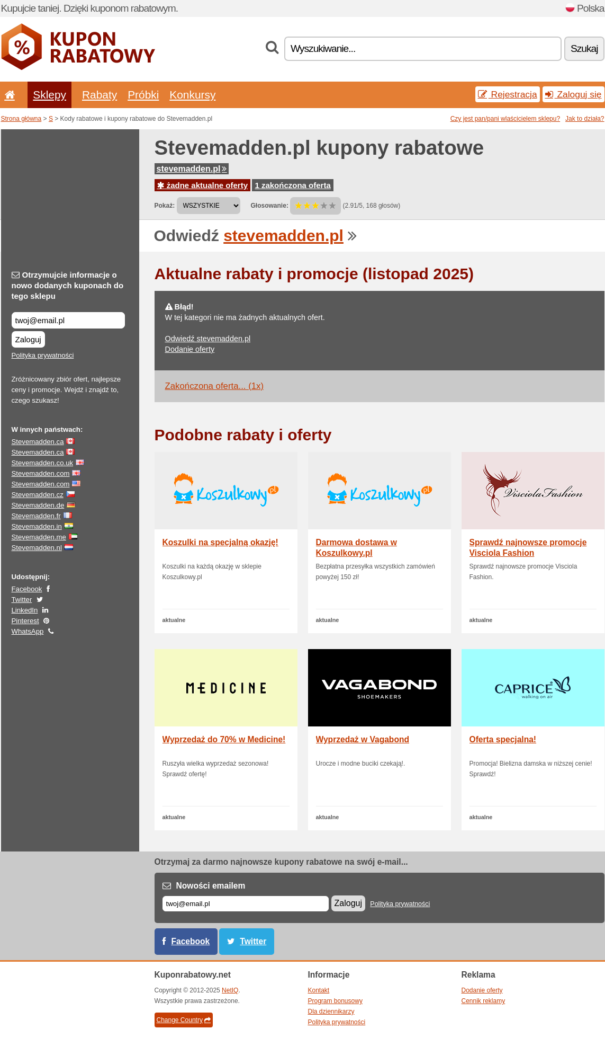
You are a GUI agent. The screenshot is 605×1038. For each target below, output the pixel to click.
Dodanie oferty (190, 349)
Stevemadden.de (38, 505)
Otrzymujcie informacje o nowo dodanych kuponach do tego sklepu (68, 285)
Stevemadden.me (39, 537)
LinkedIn (25, 610)
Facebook (27, 589)
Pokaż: (165, 205)
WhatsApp (28, 631)
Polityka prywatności (43, 355)
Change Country (184, 1020)
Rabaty (99, 94)
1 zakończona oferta (292, 185)
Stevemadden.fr (36, 516)
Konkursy (192, 94)
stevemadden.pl (192, 168)
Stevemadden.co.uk (43, 463)
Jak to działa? (584, 118)
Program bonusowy (335, 1001)
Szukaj (584, 48)
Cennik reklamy (483, 1001)
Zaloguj (28, 339)
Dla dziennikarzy (331, 1011)
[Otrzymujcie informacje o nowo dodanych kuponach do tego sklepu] (68, 320)
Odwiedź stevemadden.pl (208, 338)
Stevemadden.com (41, 473)
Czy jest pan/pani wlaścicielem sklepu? (505, 118)
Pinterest (25, 621)
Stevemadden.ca (38, 442)
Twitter (22, 600)
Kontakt (319, 990)
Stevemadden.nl (37, 548)
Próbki (143, 94)
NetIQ (230, 990)
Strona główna (21, 118)
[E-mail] (245, 903)
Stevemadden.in (37, 526)
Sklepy (49, 94)
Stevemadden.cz (38, 495)
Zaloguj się (573, 94)
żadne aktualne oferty (202, 185)
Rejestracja (507, 94)
